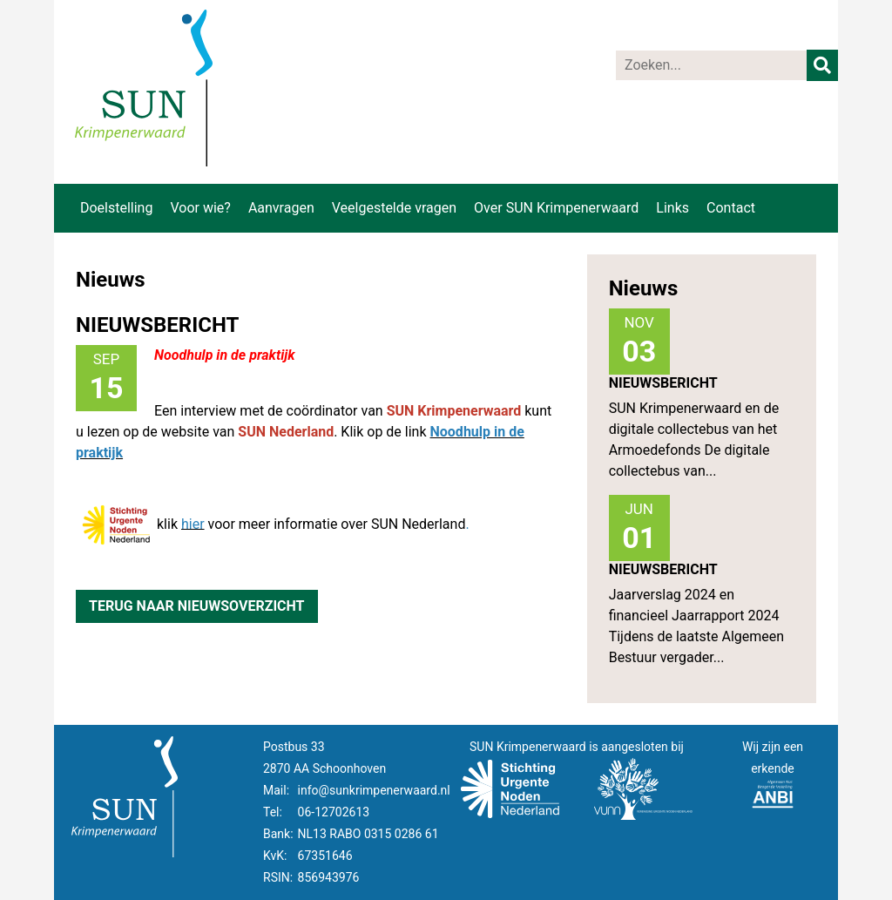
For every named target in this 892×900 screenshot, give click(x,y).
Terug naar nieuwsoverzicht (197, 606)
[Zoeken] (712, 65)
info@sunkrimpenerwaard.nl (374, 790)
